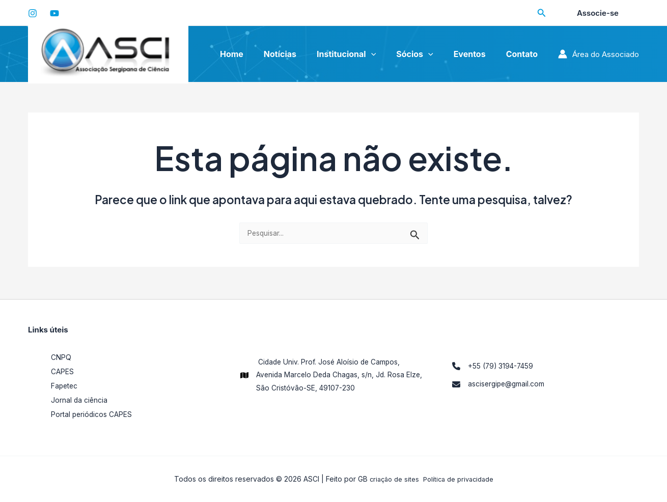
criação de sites (391, 479)
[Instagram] (32, 13)
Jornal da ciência (80, 400)
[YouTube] (54, 13)
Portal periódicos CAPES (94, 414)
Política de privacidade (460, 479)
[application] (387, 54)
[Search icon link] (543, 14)
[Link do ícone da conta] (598, 54)
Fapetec (65, 386)
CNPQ (62, 357)
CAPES (63, 371)
